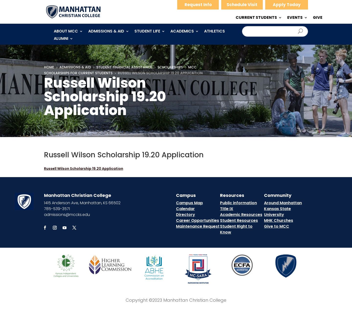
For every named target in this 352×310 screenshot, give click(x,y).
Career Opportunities (197, 220)
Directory (185, 214)
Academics (182, 32)
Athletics (214, 32)
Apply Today (287, 5)
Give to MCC (276, 226)
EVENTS (295, 18)
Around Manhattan (283, 203)
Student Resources (239, 220)
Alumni (61, 39)
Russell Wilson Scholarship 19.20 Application (83, 168)
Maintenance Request (198, 226)
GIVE (317, 18)
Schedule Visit (242, 5)
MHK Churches (278, 220)
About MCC (66, 32)
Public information (238, 203)
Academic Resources (241, 214)
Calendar (185, 209)
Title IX (226, 209)
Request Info (198, 5)
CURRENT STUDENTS (256, 18)
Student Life (147, 32)
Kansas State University (277, 211)
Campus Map (189, 203)
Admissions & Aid (106, 32)
